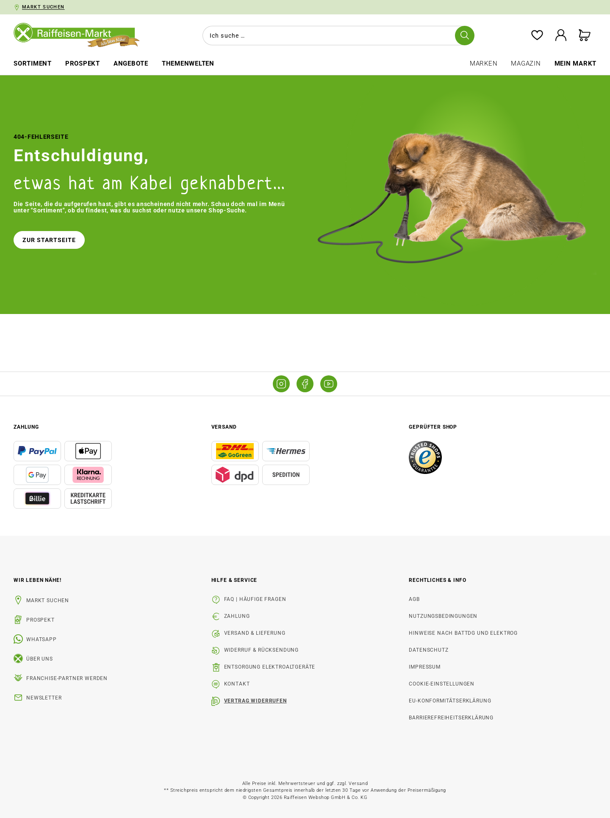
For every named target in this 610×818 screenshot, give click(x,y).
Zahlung (237, 616)
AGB (414, 599)
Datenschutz (428, 650)
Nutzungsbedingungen (443, 616)
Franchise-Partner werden (67, 678)
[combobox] (336, 35)
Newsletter (43, 698)
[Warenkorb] (584, 36)
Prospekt (40, 620)
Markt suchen (47, 600)
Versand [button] (224, 427)
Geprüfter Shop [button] (433, 427)
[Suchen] (464, 35)
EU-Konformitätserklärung (450, 701)
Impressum (425, 667)
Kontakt (237, 684)
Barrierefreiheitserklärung (451, 718)
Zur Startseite (49, 240)
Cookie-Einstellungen (441, 684)
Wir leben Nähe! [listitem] (37, 580)
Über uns (39, 659)
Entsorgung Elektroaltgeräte (270, 667)
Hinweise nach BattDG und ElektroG (463, 633)
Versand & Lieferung (255, 633)
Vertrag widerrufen (255, 701)
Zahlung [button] (26, 427)
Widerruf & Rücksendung (261, 650)
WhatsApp (41, 639)
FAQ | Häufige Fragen (255, 599)
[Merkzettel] (537, 36)
